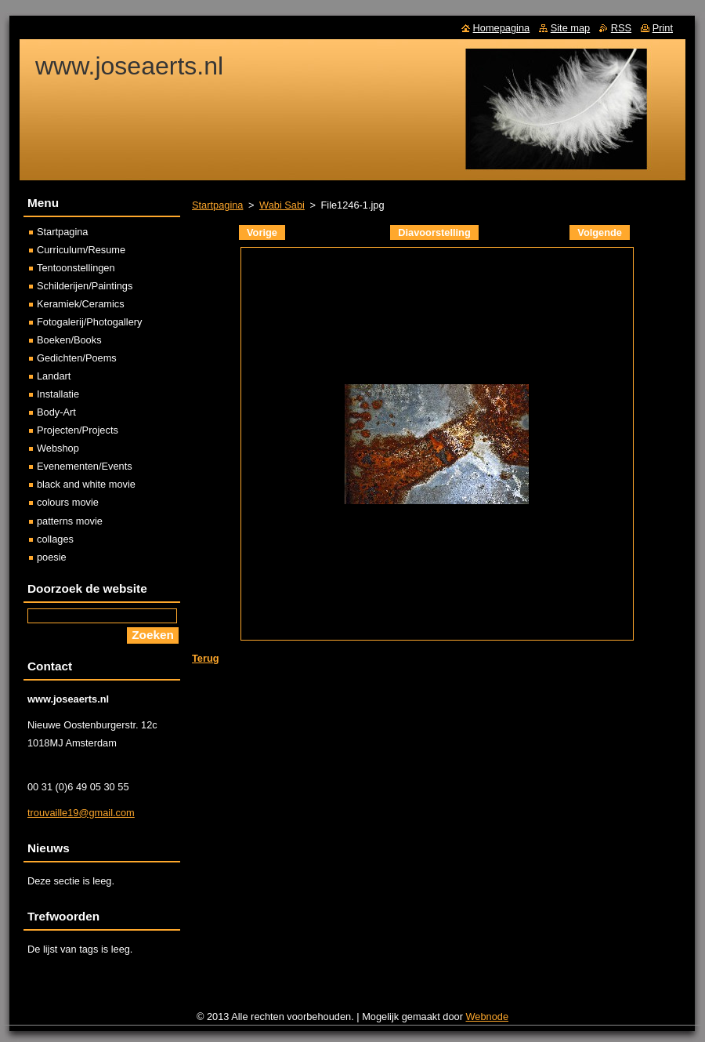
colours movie (68, 502)
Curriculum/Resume (81, 250)
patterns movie (70, 521)
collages (55, 539)
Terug (205, 658)
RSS (621, 28)
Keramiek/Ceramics (81, 304)
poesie (52, 557)
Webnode (487, 1016)
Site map (571, 28)
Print (663, 28)
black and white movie (86, 484)
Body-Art (56, 412)
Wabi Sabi (282, 205)
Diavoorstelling (434, 232)
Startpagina (217, 205)
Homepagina (501, 28)
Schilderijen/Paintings (84, 286)
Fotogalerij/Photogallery (89, 322)
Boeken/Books (69, 340)
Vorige (262, 232)
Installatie (58, 394)
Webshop (58, 448)
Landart (53, 376)
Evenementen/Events (84, 466)
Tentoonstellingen (76, 268)
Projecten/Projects (77, 430)
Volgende (599, 232)
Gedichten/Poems (77, 358)
